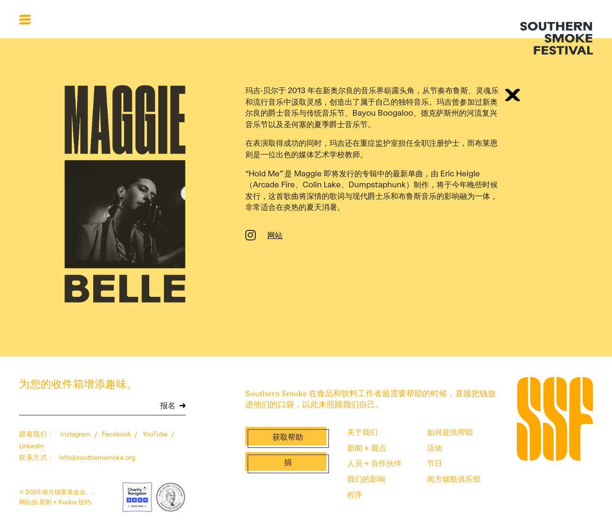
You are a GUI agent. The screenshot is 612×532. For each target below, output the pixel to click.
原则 (45, 502)
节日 (434, 463)
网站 (275, 236)
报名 (167, 406)
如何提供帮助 (450, 432)
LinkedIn (31, 446)
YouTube (155, 434)
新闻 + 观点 (366, 448)
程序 (354, 494)
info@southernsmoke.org (97, 457)
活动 (434, 448)
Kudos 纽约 (74, 502)
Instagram (76, 434)
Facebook (117, 434)
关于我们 (362, 432)
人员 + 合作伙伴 (374, 463)
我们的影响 (366, 479)
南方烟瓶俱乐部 (454, 479)
